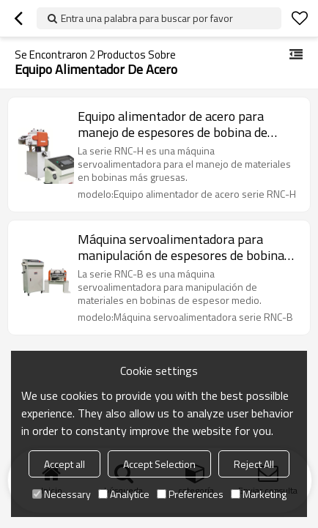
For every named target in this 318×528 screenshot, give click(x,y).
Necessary (61, 494)
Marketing (258, 494)
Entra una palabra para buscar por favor (147, 18)
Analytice (123, 494)
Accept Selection (159, 464)
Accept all (64, 464)
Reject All (254, 464)
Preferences (190, 494)
